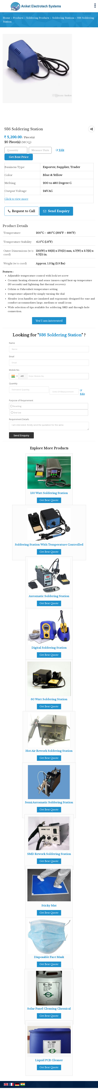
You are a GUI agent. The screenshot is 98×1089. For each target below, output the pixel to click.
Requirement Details (19, 419)
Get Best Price (18, 157)
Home (6, 18)
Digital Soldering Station (49, 647)
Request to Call (21, 211)
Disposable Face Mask (49, 957)
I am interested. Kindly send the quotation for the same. (49, 426)
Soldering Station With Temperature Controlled (49, 544)
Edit (60, 150)
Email (11, 356)
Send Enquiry (56, 211)
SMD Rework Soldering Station (49, 854)
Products (18, 18)
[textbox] (40, 150)
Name (12, 343)
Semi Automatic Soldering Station (49, 802)
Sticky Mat (49, 905)
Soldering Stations (63, 18)
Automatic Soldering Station (49, 596)
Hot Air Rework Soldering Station (49, 750)
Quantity (13, 383)
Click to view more (16, 199)
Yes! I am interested (49, 320)
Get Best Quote (49, 500)
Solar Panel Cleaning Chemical (49, 1008)
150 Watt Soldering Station (49, 493)
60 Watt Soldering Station (49, 699)
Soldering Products (37, 18)
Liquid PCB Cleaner (49, 1060)
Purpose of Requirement (21, 400)
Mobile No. (14, 370)
